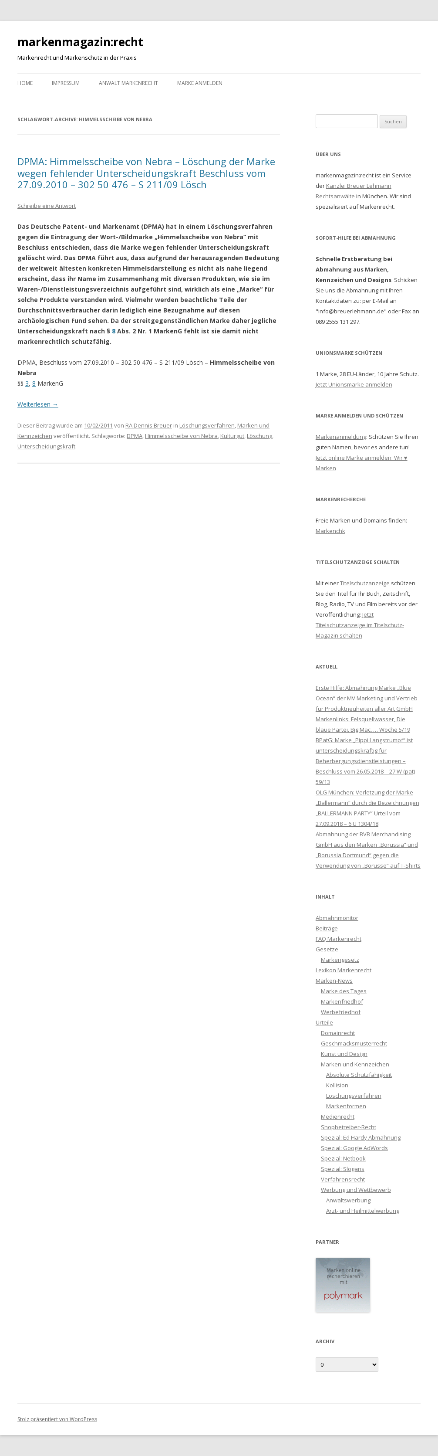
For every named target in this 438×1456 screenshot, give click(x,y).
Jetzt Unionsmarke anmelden (354, 384)
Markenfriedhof (342, 1001)
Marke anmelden (199, 83)
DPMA (134, 436)
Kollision (337, 1085)
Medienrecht (337, 1116)
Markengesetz (340, 960)
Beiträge (327, 928)
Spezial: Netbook (343, 1158)
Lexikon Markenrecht (343, 970)
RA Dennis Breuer (148, 425)
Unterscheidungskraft (46, 446)
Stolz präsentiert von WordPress (57, 1419)
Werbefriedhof (341, 1012)
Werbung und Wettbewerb (356, 1190)
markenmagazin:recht (80, 42)
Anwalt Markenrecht (128, 83)
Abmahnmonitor (337, 918)
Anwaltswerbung (348, 1200)
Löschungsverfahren (207, 425)
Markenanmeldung (341, 437)
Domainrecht (338, 1033)
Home (25, 83)
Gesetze (327, 949)
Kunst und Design (344, 1054)
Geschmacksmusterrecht (354, 1043)
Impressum (66, 83)
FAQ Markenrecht (338, 939)
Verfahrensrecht (343, 1179)
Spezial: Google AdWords (354, 1148)
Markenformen (346, 1106)
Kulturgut (232, 436)
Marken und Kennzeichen (355, 1064)
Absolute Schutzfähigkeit (359, 1075)
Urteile (324, 1022)
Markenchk (330, 531)
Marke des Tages (344, 991)
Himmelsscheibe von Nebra (181, 436)
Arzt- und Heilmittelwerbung (362, 1211)
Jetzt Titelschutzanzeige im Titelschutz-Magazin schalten (360, 625)
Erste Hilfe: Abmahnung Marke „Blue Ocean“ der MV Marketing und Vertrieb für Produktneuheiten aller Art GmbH (367, 698)
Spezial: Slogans (342, 1169)
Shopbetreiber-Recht (348, 1127)
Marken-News (334, 980)
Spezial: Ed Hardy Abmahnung (361, 1137)
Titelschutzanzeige (365, 583)
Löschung (259, 436)
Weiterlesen (37, 404)
